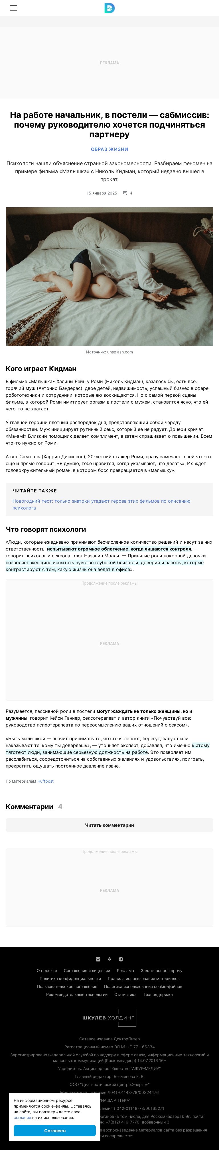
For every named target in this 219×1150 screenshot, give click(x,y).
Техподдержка (158, 994)
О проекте (47, 970)
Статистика (125, 994)
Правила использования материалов (144, 978)
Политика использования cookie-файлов (143, 986)
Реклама (125, 970)
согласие (22, 1117)
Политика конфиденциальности (70, 978)
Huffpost (45, 781)
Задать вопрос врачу (161, 970)
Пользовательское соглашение (67, 986)
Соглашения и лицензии (87, 970)
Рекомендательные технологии (77, 994)
